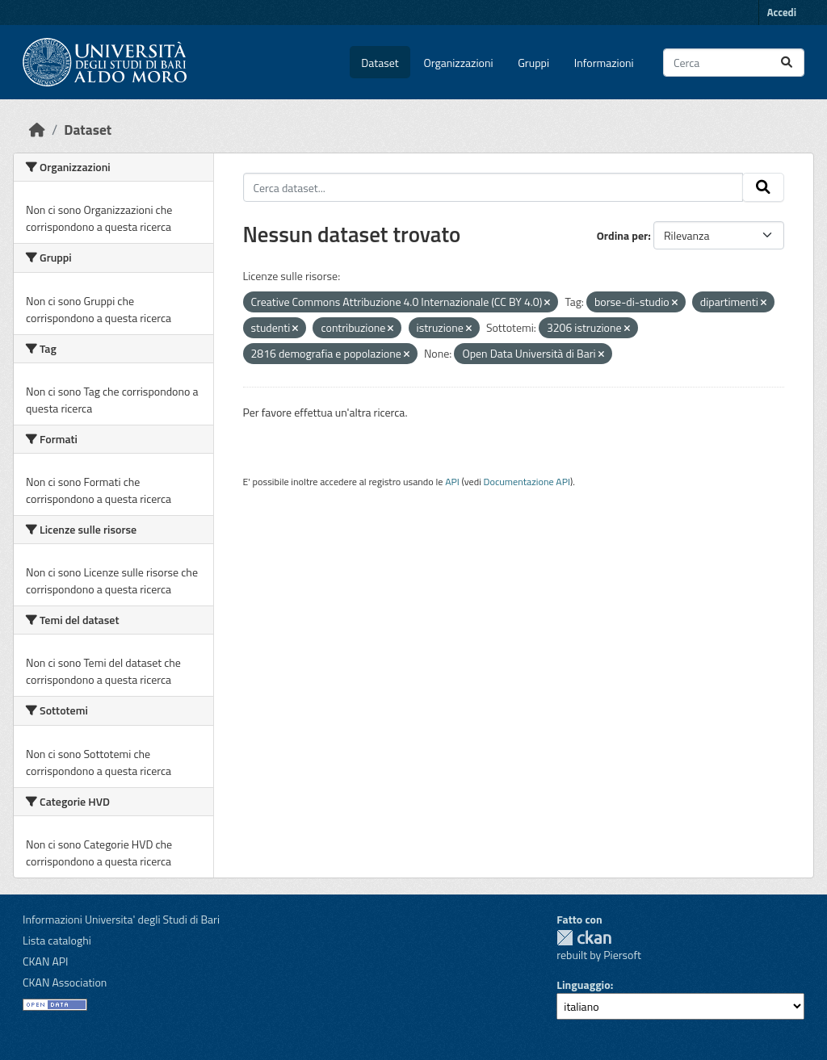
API (452, 481)
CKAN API (46, 961)
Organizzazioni (458, 62)
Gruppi (533, 62)
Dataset (379, 62)
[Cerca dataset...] (733, 62)
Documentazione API (527, 481)
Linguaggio (583, 984)
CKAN (583, 937)
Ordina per (623, 235)
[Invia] (786, 62)
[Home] (37, 129)
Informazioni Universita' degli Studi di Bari (121, 919)
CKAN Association (65, 982)
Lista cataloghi (57, 940)
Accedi (781, 12)
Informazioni (604, 62)
